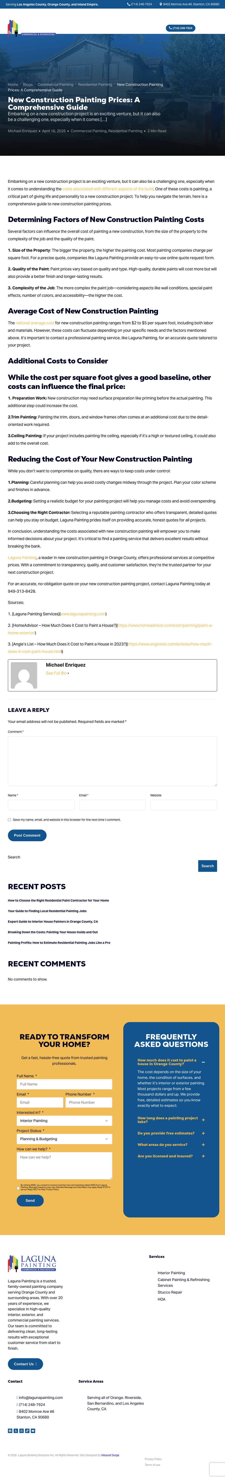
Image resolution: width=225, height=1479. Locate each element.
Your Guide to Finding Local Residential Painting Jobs (47, 911)
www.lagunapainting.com (83, 613)
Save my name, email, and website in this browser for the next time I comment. (67, 820)
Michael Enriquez (22, 130)
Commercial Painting (89, 130)
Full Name (26, 1076)
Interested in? (29, 1112)
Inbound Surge (110, 1455)
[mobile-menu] (210, 28)
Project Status (29, 1130)
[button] (171, 1083)
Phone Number (78, 1094)
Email (83, 795)
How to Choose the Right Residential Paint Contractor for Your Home (58, 900)
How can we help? (32, 1149)
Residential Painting (125, 130)
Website (155, 795)
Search (14, 857)
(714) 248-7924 (141, 4)
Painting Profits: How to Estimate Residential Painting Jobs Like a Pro (59, 943)
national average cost (35, 322)
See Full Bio (56, 673)
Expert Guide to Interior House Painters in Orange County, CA (53, 922)
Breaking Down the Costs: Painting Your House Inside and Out (53, 932)
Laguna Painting (22, 557)
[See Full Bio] (68, 673)
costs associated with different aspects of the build (107, 188)
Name (13, 795)
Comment (16, 732)
